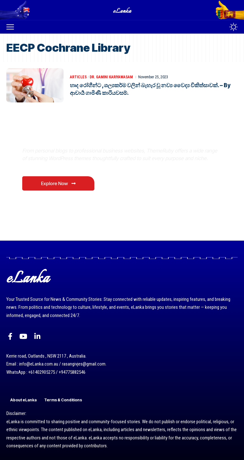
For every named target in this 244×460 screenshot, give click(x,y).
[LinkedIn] (37, 336)
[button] (11, 27)
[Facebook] (10, 336)
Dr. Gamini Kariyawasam (111, 77)
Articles (78, 77)
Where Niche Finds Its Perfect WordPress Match (111, 135)
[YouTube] (23, 336)
